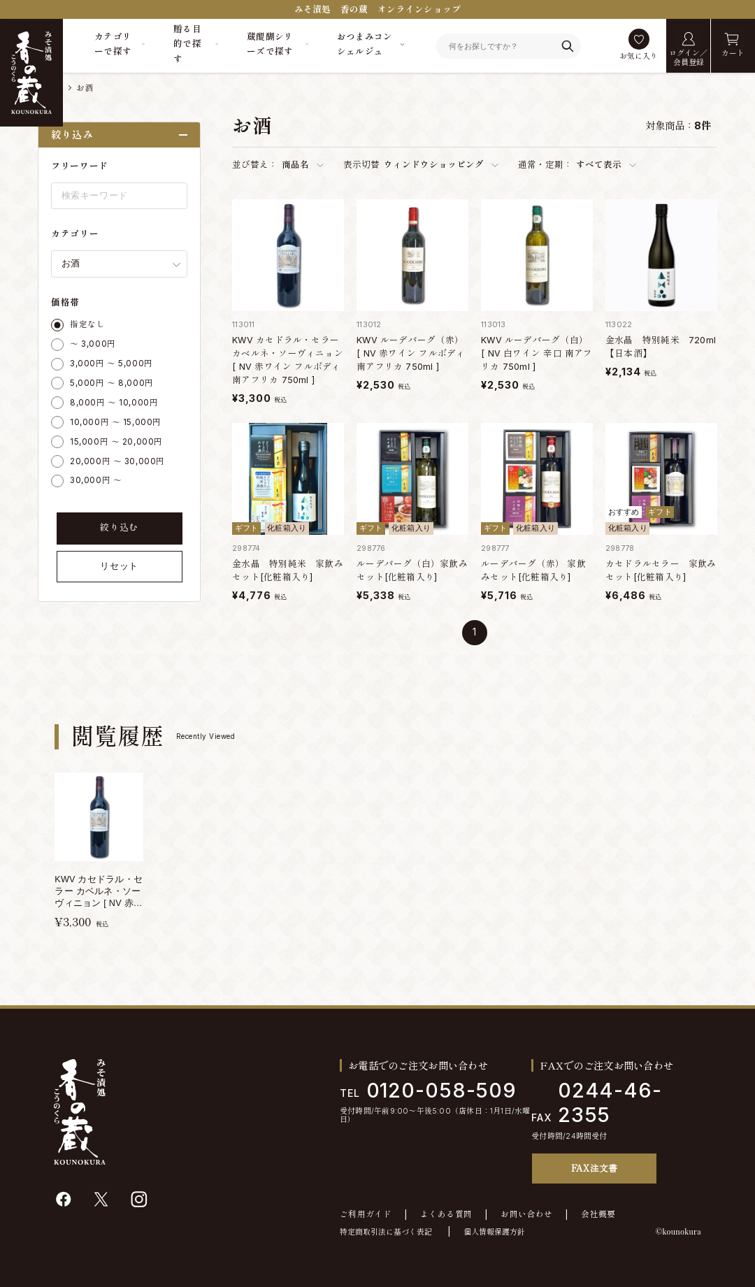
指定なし (87, 324)
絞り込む (119, 527)
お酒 (84, 88)
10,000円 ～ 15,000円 (115, 422)
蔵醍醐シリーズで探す (270, 44)
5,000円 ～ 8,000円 (112, 383)
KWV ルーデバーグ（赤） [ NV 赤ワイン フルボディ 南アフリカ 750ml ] (411, 353)
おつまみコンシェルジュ (365, 44)
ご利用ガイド (365, 1215)
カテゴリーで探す (113, 44)
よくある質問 (446, 1215)
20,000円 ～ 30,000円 (117, 461)
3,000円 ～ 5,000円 (111, 363)
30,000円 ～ (96, 480)
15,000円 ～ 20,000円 (116, 442)
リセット (119, 566)
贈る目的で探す (187, 44)
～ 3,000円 (93, 344)
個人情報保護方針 (494, 1232)
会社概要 (598, 1215)
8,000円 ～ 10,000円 (114, 403)
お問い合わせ (526, 1215)
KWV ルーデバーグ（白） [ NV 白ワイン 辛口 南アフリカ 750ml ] (536, 353)
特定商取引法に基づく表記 (386, 1232)
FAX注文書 (594, 1167)
